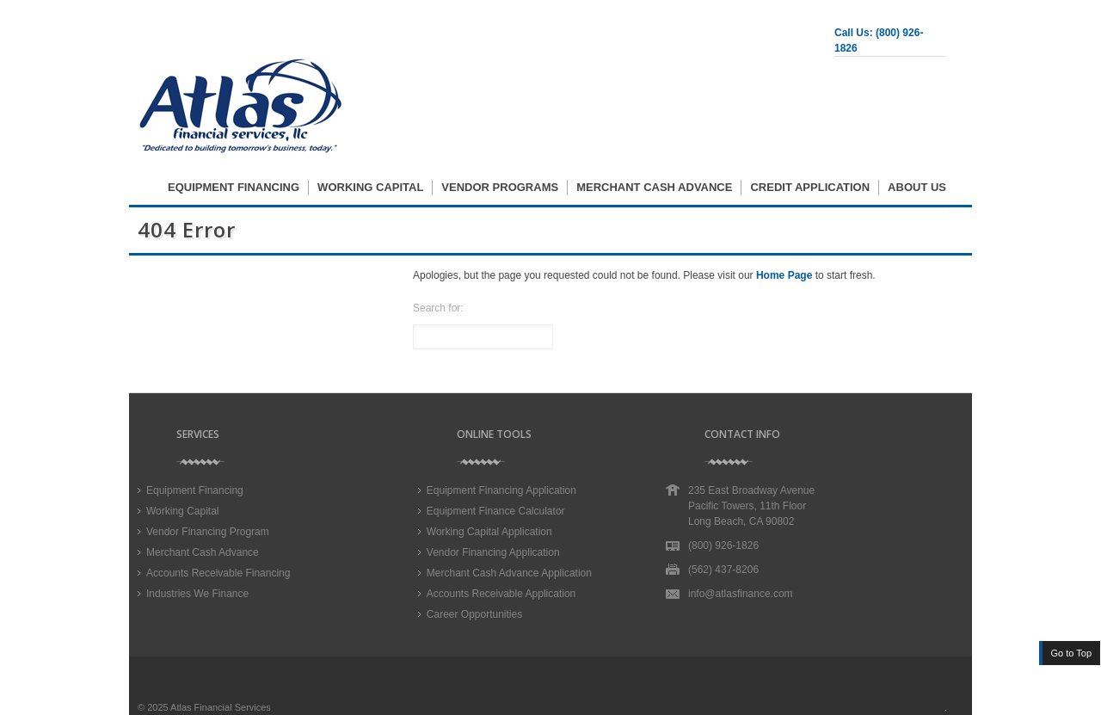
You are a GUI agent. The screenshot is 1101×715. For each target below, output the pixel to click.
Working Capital (370, 187)
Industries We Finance (197, 594)
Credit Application (810, 187)
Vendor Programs (499, 187)
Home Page (784, 275)
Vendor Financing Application (493, 552)
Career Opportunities (474, 614)
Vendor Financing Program (207, 532)
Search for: (438, 308)
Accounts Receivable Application (501, 594)
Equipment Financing (233, 187)
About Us (917, 187)
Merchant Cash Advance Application (509, 573)
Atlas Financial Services (220, 707)
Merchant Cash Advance (654, 187)
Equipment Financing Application (501, 490)
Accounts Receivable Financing (218, 573)
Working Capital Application (489, 532)
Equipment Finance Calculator (496, 511)
